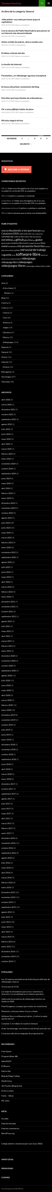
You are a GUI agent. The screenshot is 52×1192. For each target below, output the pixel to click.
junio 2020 (6, 685)
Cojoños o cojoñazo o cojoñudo (21, 196)
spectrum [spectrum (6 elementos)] (44, 255)
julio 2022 (5, 567)
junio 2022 (6, 572)
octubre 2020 (7, 666)
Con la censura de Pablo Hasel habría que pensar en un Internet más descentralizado (25, 31)
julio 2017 (5, 803)
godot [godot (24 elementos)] (38, 239)
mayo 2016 (6, 868)
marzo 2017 (6, 823)
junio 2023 (6, 528)
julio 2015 (5, 917)
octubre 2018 (7, 754)
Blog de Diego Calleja (10, 1076)
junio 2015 (6, 922)
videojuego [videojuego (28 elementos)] (28, 258)
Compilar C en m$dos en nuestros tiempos (19, 1023)
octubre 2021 (7, 611)
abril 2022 (5, 582)
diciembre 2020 (8, 656)
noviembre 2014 (8, 956)
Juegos (6, 327)
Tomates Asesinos (11, 3)
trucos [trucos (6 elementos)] (8, 259)
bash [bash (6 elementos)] (43, 231)
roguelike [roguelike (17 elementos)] (6, 254)
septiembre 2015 (8, 907)
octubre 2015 (7, 902)
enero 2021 (6, 651)
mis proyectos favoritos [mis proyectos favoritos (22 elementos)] (31, 246)
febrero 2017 (7, 828)
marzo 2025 (6, 449)
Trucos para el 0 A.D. (10, 986)
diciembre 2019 (8, 715)
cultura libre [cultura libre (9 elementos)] (19, 236)
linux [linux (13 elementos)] (43, 243)
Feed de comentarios (10, 1128)
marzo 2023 (6, 537)
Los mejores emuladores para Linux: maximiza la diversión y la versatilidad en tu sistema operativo (22, 992)
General (4, 352)
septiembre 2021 (8, 616)
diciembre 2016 (8, 838)
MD (12, 25)
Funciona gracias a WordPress (12, 1189)
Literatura (7, 332)
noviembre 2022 (8, 552)
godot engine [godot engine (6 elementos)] (6, 243)
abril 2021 (5, 636)
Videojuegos (8, 342)
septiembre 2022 (8, 557)
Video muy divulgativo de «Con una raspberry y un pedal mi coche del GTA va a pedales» (24, 189)
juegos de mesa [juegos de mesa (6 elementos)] (34, 243)
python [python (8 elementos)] (17, 250)
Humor (4, 357)
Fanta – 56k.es (7, 1096)
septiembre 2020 (8, 670)
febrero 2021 (7, 646)
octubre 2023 (7, 513)
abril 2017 (5, 818)
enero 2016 (6, 887)
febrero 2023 (7, 542)
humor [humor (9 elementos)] (26, 243)
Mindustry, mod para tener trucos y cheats (19, 1011)
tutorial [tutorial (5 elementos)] (13, 259)
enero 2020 (6, 710)
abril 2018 (5, 769)
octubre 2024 (7, 468)
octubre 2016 (7, 848)
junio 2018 (6, 764)
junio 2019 (6, 734)
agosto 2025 (6, 424)
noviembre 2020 (8, 661)
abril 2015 (5, 932)
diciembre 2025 (8, 409)
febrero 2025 (7, 454)
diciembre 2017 (8, 784)
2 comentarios (20, 36)
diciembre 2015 (8, 892)
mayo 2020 (6, 690)
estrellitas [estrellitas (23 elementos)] (7, 239)
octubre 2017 (7, 789)
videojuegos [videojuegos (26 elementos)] (25, 262)
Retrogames (6, 372)
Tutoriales (5, 381)
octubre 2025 (7, 414)
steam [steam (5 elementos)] (3, 259)
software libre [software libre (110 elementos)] (28, 254)
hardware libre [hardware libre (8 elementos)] (17, 243)
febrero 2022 (7, 592)
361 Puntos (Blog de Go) (11, 1086)
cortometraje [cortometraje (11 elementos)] (7, 236)
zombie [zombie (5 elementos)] (47, 266)
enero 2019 (6, 739)
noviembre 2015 (8, 897)
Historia (6, 322)
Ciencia (4, 303)
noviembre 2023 (8, 508)
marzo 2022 (6, 587)
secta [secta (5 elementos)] (13, 255)
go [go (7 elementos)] (34, 240)
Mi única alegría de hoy (12, 120)
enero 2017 (6, 833)
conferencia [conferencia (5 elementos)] (39, 234)
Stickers (7, 293)
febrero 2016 (7, 882)
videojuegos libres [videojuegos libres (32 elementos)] (13, 265)
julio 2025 (5, 429)
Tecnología (6, 377)
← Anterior (10, 138)
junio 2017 (6, 808)
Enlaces (6, 367)
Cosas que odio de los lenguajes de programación (22, 1033)
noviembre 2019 (8, 720)
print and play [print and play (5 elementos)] (9, 250)
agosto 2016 (6, 858)
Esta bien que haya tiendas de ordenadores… (22, 98)
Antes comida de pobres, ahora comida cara (22, 42)
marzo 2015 (6, 937)
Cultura (4, 308)
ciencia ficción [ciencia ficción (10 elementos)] (25, 234)
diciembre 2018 (8, 744)
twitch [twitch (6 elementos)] (19, 259)
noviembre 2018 (8, 749)
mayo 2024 (6, 483)
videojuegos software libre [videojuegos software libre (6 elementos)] (35, 266)
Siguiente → (26, 144)
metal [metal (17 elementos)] (4, 246)
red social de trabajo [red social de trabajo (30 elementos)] (33, 249)
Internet (4, 362)
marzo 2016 (6, 877)
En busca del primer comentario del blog (20, 87)
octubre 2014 (7, 961)
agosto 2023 (6, 518)
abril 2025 (5, 444)
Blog (3, 298)
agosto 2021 (6, 621)
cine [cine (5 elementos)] (33, 234)
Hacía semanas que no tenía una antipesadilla (27, 213)
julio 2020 (5, 680)
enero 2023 (6, 547)
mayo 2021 (6, 631)
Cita (2, 112)
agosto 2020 (6, 675)
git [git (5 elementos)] (14, 240)
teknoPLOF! (6, 1061)
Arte (3, 283)
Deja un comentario (22, 25)
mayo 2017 (6, 813)
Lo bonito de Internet (11, 64)
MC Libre (5, 1100)
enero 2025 (6, 459)
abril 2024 (5, 488)
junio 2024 (6, 478)
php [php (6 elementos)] (2, 250)
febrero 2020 (7, 705)
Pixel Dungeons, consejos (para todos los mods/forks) (24, 1006)
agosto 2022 (6, 562)
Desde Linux (6, 1081)
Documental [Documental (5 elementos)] (37, 237)
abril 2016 (5, 872)
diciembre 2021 (8, 601)
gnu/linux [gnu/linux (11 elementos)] (28, 240)
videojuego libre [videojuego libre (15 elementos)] (9, 262)
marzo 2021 (6, 641)
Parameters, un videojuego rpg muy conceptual (23, 75)
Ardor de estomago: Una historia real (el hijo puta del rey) (25, 1028)
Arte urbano (8, 288)
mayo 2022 (6, 577)
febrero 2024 (7, 493)
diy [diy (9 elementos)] (31, 236)
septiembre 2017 (8, 794)
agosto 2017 (6, 799)
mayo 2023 (6, 532)
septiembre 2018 (8, 759)
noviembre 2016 (8, 843)
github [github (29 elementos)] (20, 239)
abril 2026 (5, 399)
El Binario (5, 1066)
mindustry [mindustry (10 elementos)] (12, 246)
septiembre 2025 (8, 419)
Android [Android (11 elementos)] (5, 230)
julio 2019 (5, 730)
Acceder (5, 1118)
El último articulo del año (13, 53)
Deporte (5, 347)
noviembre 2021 (8, 606)
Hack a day (6, 1071)
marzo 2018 (6, 774)
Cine (5, 317)
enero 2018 (6, 779)
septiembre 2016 (8, 853)
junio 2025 (6, 434)
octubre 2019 (7, 725)
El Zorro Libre (7, 1091)
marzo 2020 (6, 700)
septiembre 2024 (8, 473)
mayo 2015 (6, 927)
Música (6, 337)
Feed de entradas (8, 1123)
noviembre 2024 (8, 463)
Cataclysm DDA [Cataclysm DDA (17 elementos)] (10, 233)
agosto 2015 (6, 912)
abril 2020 (5, 695)
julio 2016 (5, 863)
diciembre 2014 (8, 951)
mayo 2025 (6, 439)
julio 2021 (5, 626)
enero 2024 (6, 498)
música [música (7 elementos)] (47, 246)
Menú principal (48, 3)
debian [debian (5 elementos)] (27, 237)
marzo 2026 (6, 404)
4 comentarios (20, 45)
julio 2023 (5, 523)
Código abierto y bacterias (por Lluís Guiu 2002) (21, 1143)
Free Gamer (6, 1051)
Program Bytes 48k (9, 1056)
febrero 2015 (7, 941)
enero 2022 (6, 597)
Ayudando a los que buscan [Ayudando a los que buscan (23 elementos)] (25, 230)
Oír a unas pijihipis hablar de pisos (17, 109)
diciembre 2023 (8, 503)
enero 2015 (6, 946)
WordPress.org (7, 1133)
